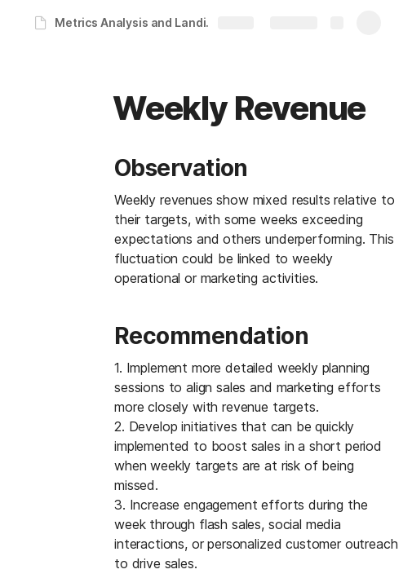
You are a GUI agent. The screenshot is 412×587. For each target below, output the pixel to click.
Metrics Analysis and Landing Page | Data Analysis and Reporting (141, 22)
